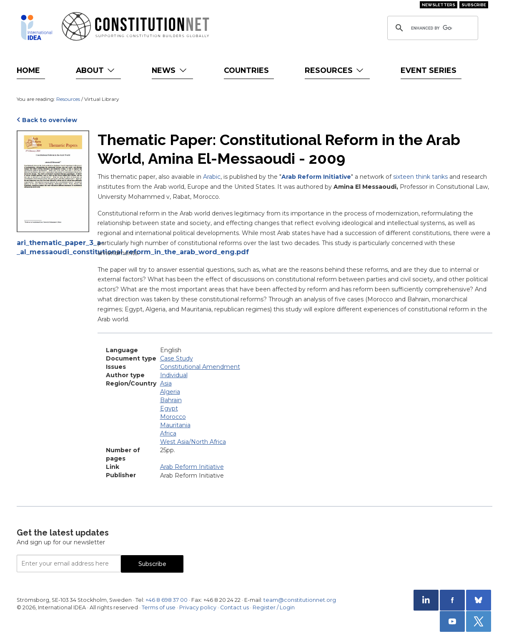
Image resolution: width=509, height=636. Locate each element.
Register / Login (274, 607)
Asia (166, 383)
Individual (174, 375)
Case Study (176, 358)
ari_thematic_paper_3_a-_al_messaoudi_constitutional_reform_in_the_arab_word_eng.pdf (53, 247)
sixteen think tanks (420, 176)
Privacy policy (197, 607)
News (170, 70)
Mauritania (175, 425)
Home (28, 70)
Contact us (234, 607)
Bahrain (171, 400)
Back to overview (49, 120)
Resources (335, 70)
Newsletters (438, 5)
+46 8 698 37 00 (166, 600)
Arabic (212, 176)
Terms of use (159, 607)
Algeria (170, 392)
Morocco (173, 417)
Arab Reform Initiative (316, 176)
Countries (246, 70)
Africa (168, 433)
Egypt (169, 408)
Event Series (428, 70)
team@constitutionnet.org (299, 600)
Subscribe (473, 5)
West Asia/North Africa (193, 442)
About (96, 70)
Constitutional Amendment (200, 367)
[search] (431, 28)
